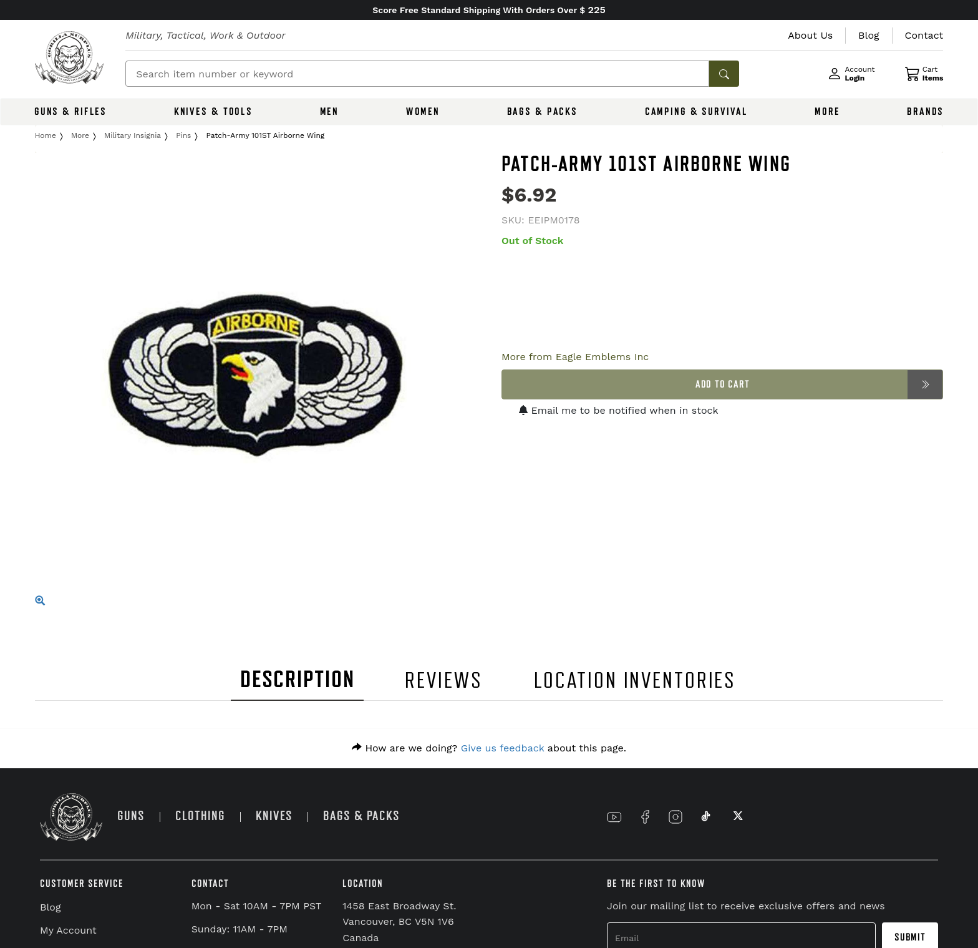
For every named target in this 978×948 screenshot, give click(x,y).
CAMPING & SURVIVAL (696, 111)
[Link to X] (736, 816)
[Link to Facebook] (644, 816)
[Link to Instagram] (675, 816)
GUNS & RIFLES (70, 111)
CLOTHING (200, 816)
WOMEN (423, 111)
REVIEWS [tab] (443, 680)
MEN (329, 111)
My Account (68, 930)
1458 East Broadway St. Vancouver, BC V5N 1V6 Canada (399, 922)
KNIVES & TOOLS (213, 111)
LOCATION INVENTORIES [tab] (635, 680)
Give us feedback (503, 748)
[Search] (417, 74)
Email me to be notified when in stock (619, 410)
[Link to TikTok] (706, 816)
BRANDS (925, 111)
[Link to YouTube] (614, 816)
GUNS (131, 816)
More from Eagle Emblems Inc (575, 357)
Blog (50, 907)
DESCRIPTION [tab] (297, 680)
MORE (827, 111)
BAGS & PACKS (542, 111)
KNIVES (274, 816)
